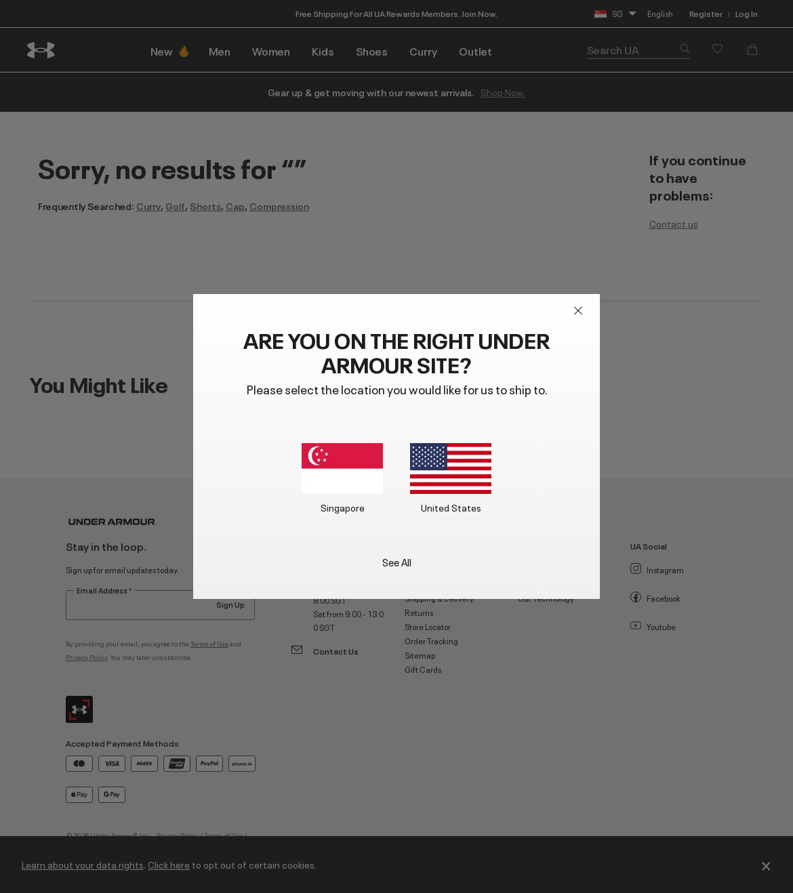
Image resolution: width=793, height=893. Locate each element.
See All (396, 561)
